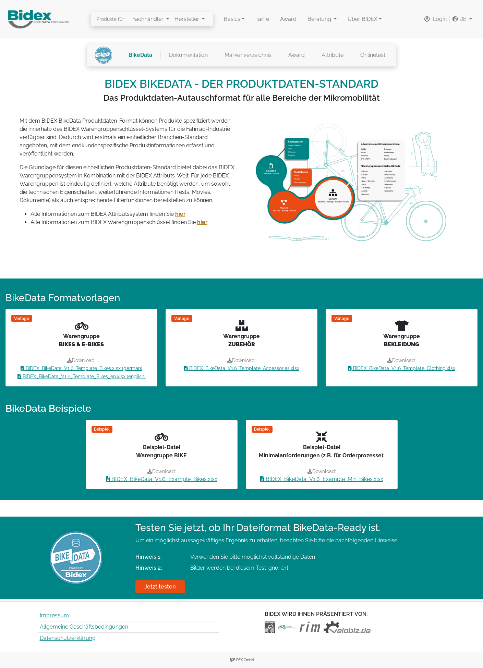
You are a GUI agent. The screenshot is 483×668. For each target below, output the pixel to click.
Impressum (54, 615)
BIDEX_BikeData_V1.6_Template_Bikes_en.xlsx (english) (81, 376)
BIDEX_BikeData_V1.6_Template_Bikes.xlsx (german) (81, 368)
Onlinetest (372, 55)
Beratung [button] (320, 19)
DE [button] (460, 19)
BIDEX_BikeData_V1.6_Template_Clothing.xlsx (401, 368)
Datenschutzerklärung (68, 638)
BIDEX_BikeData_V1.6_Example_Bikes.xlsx (161, 479)
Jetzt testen (160, 586)
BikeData (140, 55)
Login (435, 19)
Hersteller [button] (187, 19)
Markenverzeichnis (248, 55)
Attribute (332, 55)
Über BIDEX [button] (362, 19)
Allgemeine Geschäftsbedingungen (84, 626)
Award (288, 19)
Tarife (262, 19)
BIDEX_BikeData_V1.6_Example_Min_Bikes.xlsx (321, 479)
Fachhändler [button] (148, 19)
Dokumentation (188, 55)
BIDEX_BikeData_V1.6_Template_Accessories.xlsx (241, 368)
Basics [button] (232, 19)
